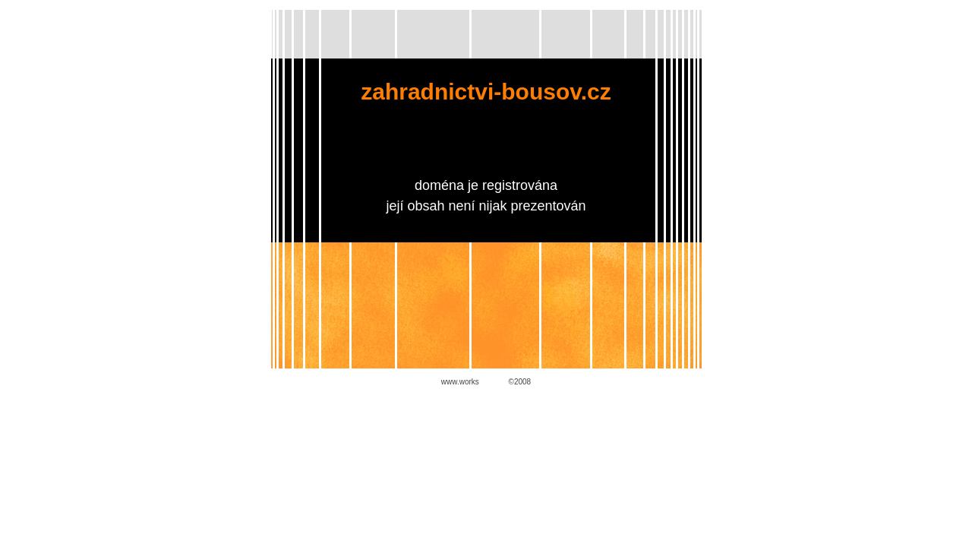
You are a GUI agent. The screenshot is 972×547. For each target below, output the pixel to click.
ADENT (494, 382)
